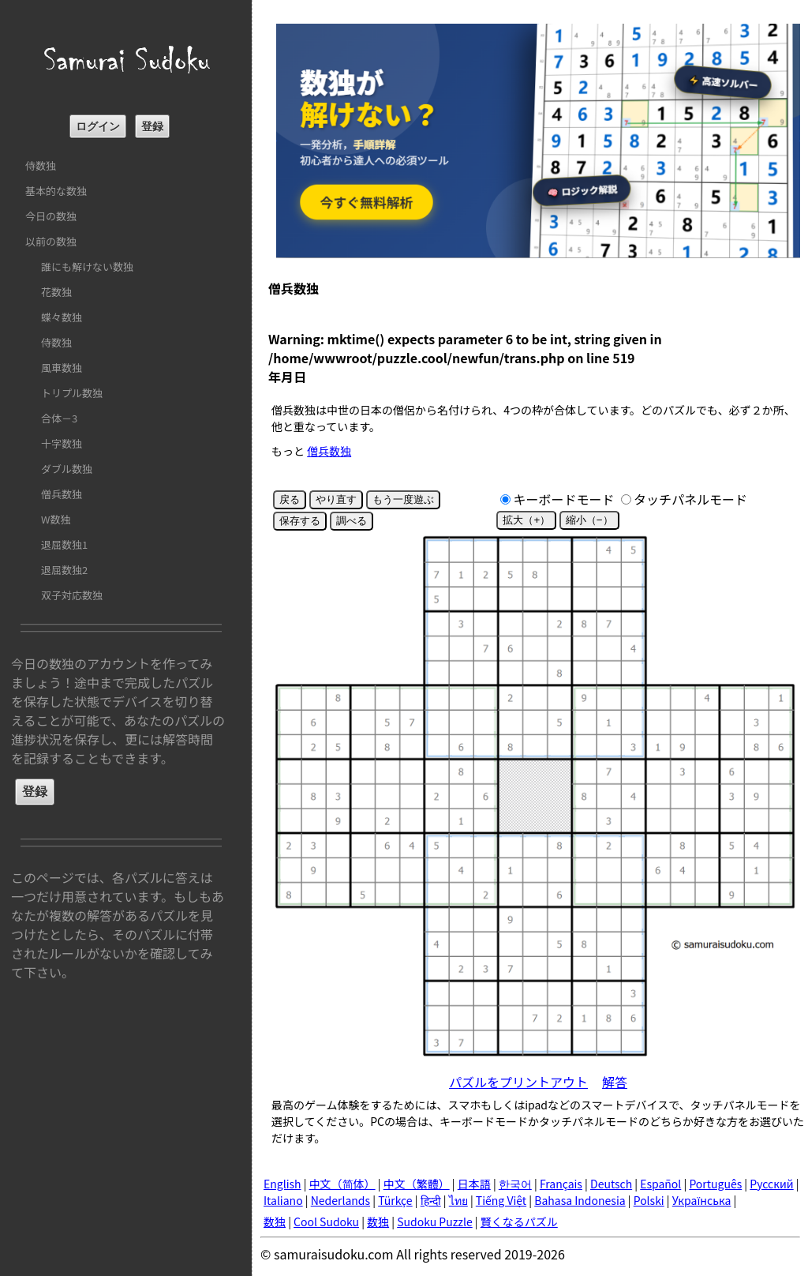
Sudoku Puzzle (435, 1221)
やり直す (336, 499)
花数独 (56, 291)
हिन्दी (431, 1200)
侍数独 (40, 165)
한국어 (515, 1184)
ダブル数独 (66, 468)
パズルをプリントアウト (518, 1081)
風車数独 (61, 367)
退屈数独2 (64, 569)
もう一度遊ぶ (403, 499)
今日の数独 (51, 215)
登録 (152, 126)
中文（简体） (342, 1184)
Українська (701, 1200)
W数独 (55, 519)
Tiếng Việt (501, 1200)
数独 (275, 1221)
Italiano (283, 1200)
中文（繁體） (416, 1184)
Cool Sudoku (326, 1221)
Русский (771, 1184)
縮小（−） (589, 520)
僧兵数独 (61, 493)
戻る (289, 499)
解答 (614, 1081)
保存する (299, 521)
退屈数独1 (64, 544)
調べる (351, 521)
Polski (649, 1200)
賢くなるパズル (519, 1221)
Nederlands (340, 1200)
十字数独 (61, 443)
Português (715, 1184)
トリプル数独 (72, 392)
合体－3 (59, 418)
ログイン (98, 126)
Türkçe (395, 1200)
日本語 (474, 1184)
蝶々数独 (61, 317)
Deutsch (611, 1184)
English (282, 1184)
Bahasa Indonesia (579, 1200)
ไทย (458, 1200)
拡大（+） (526, 520)
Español (660, 1184)
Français (561, 1184)
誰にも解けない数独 (87, 266)
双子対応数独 (72, 594)
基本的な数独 (56, 190)
